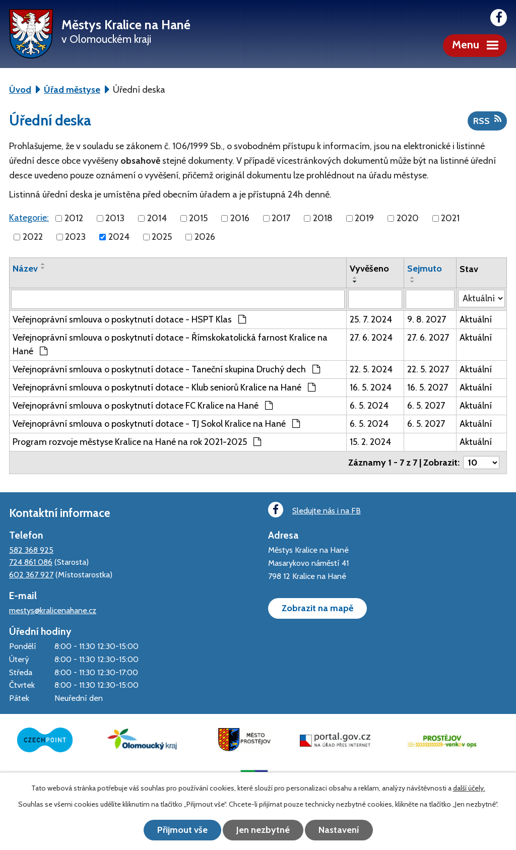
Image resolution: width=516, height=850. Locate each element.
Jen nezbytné (263, 829)
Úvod (20, 89)
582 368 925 (31, 550)
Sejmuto (424, 268)
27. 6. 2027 (428, 337)
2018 (323, 218)
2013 (114, 218)
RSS (487, 120)
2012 (73, 218)
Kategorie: (29, 217)
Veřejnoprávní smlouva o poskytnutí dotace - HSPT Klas (129, 319)
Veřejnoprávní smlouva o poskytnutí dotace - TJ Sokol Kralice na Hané (156, 423)
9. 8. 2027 (426, 319)
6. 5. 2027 (426, 405)
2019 (364, 218)
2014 (157, 218)
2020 (408, 218)
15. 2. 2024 (370, 441)
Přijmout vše (182, 829)
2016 (239, 218)
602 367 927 (31, 574)
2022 (33, 236)
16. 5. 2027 (427, 387)
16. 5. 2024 (371, 387)
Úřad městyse (72, 89)
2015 (198, 218)
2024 (119, 236)
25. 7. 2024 (371, 319)
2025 (162, 236)
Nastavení (338, 829)
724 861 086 (30, 562)
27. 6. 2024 (371, 337)
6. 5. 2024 (369, 405)
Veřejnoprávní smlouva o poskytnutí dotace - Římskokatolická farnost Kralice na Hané (170, 344)
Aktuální (476, 319)
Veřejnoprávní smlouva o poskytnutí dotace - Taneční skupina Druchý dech (166, 369)
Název (25, 268)
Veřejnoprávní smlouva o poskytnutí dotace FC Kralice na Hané (143, 405)
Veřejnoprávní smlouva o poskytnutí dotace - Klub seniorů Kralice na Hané (164, 387)
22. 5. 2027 (428, 369)
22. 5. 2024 (371, 369)
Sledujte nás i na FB (314, 509)
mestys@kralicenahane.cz (52, 610)
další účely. (469, 788)
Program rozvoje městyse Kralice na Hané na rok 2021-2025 (137, 441)
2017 (281, 218)
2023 (75, 236)
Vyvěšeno (369, 268)
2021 (450, 218)
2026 (205, 236)
